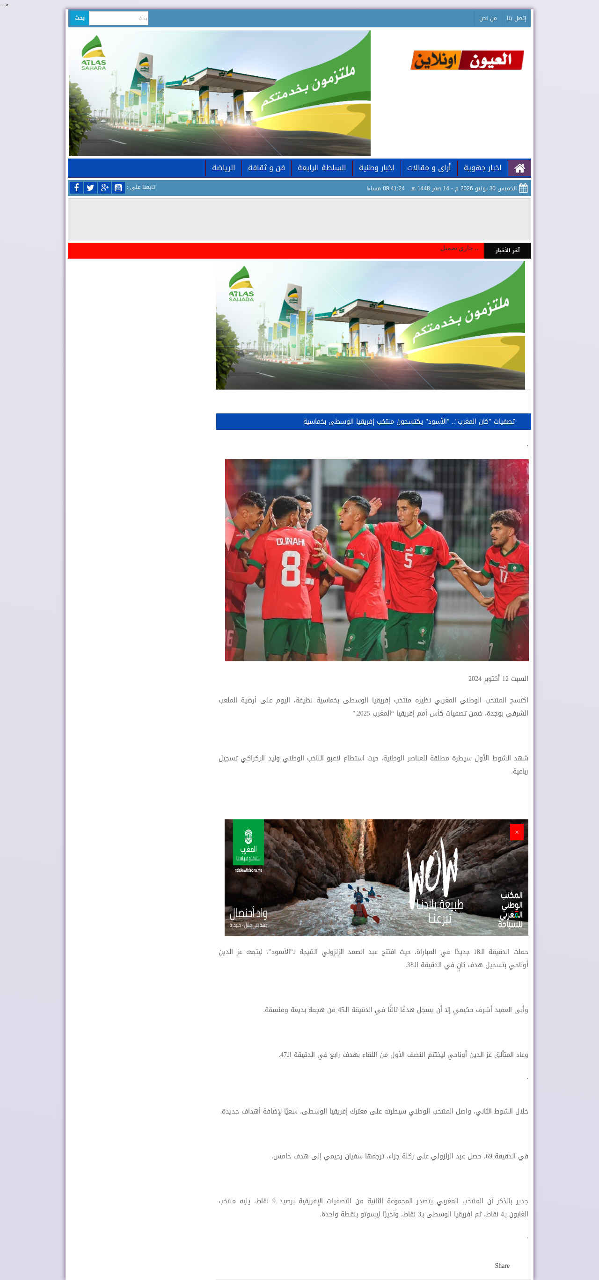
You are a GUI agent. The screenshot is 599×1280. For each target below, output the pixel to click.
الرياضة (223, 167)
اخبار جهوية (483, 167)
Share (502, 1265)
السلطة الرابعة (322, 167)
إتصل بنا (516, 18)
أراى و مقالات (429, 167)
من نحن (488, 18)
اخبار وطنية (376, 167)
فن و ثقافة (266, 167)
